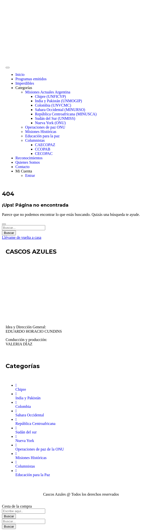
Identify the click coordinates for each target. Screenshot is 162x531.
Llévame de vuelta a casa (21, 237)
